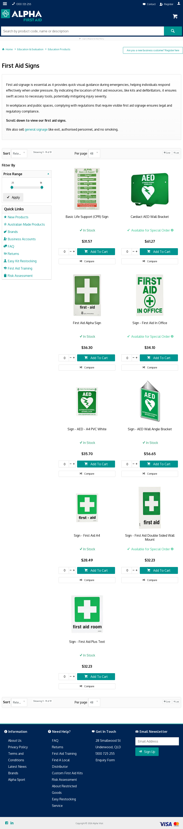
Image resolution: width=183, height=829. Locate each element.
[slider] (12, 187)
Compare (89, 261)
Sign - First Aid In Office (149, 323)
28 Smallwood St (108, 740)
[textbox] (82, 31)
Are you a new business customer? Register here (153, 50)
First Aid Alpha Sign (87, 323)
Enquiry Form (105, 760)
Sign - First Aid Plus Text (87, 642)
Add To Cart (99, 252)
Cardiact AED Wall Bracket (150, 217)
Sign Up (149, 752)
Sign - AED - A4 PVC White (87, 429)
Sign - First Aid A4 (87, 535)
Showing (42, 152)
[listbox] (19, 153)
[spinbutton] (64, 251)
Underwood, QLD (108, 747)
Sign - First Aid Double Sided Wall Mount (149, 537)
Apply (16, 197)
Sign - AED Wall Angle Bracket (150, 429)
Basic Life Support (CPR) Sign (87, 217)
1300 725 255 (105, 753)
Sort (6, 153)
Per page (81, 153)
